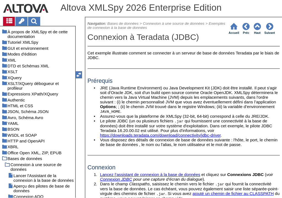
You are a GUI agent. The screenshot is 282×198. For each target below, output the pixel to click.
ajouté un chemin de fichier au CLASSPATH (233, 193)
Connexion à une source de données (173, 23)
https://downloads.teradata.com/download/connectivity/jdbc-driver (160, 135)
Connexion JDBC (116, 179)
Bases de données (123, 23)
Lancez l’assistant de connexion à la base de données (150, 174)
